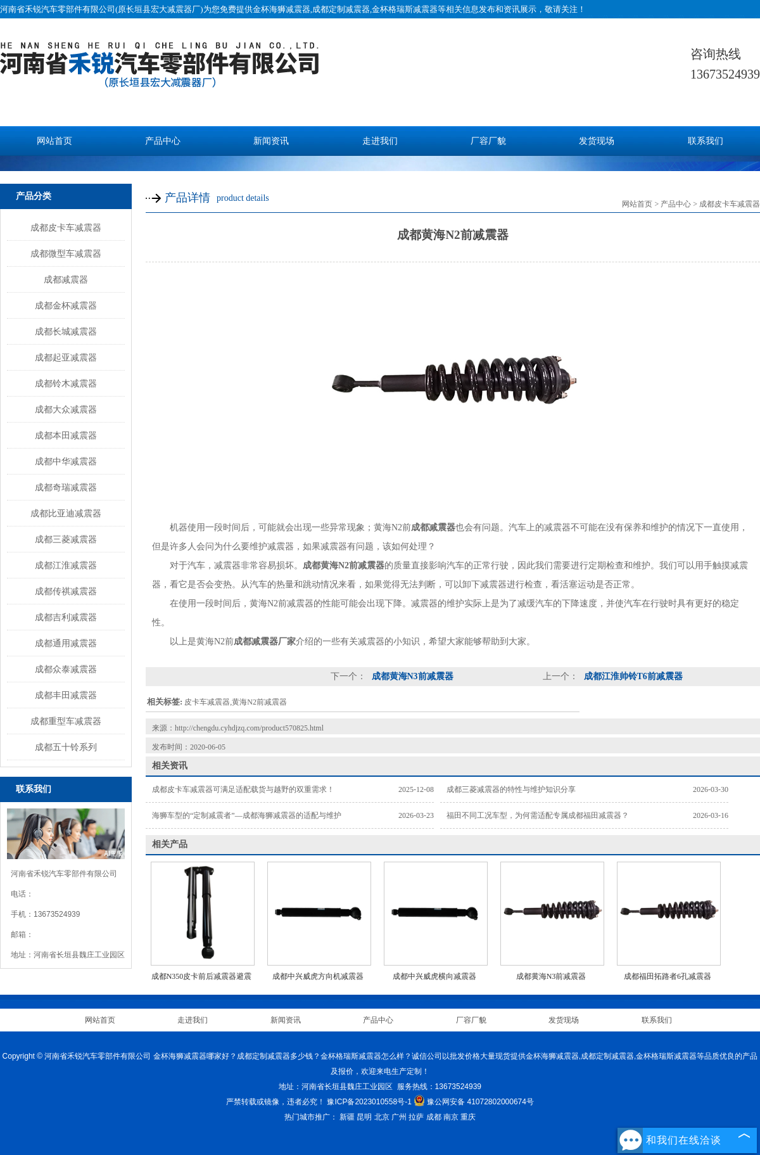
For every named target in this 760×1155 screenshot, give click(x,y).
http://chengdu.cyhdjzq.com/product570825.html (249, 728)
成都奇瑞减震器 (66, 487)
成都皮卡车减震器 (65, 227)
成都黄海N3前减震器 (411, 676)
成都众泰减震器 (66, 669)
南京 (451, 1117)
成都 (433, 1117)
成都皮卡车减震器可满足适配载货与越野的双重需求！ (243, 789)
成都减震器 (66, 279)
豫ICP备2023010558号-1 (369, 1101)
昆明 (364, 1117)
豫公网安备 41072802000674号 (474, 1101)
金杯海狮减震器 (281, 9)
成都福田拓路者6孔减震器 (667, 976)
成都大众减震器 (66, 409)
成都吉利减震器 (66, 617)
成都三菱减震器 (66, 539)
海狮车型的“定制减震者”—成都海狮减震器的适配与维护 (246, 815)
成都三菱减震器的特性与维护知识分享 (511, 789)
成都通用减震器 (66, 643)
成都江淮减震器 (66, 565)
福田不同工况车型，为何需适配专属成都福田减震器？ (537, 815)
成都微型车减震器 (65, 253)
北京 (382, 1117)
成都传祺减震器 (66, 591)
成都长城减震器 (66, 331)
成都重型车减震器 (65, 721)
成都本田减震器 (66, 435)
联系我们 (705, 141)
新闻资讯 (271, 141)
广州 (399, 1117)
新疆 (347, 1117)
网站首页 (54, 141)
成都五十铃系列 (66, 747)
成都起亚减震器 (66, 357)
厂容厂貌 (488, 141)
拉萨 (416, 1117)
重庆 (468, 1117)
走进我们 (380, 141)
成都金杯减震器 (66, 305)
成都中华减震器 (66, 461)
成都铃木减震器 (66, 383)
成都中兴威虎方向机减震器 (318, 976)
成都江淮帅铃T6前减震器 (632, 676)
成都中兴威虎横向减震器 (434, 976)
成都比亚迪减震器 (65, 513)
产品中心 (162, 141)
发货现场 (596, 141)
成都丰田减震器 (66, 695)
